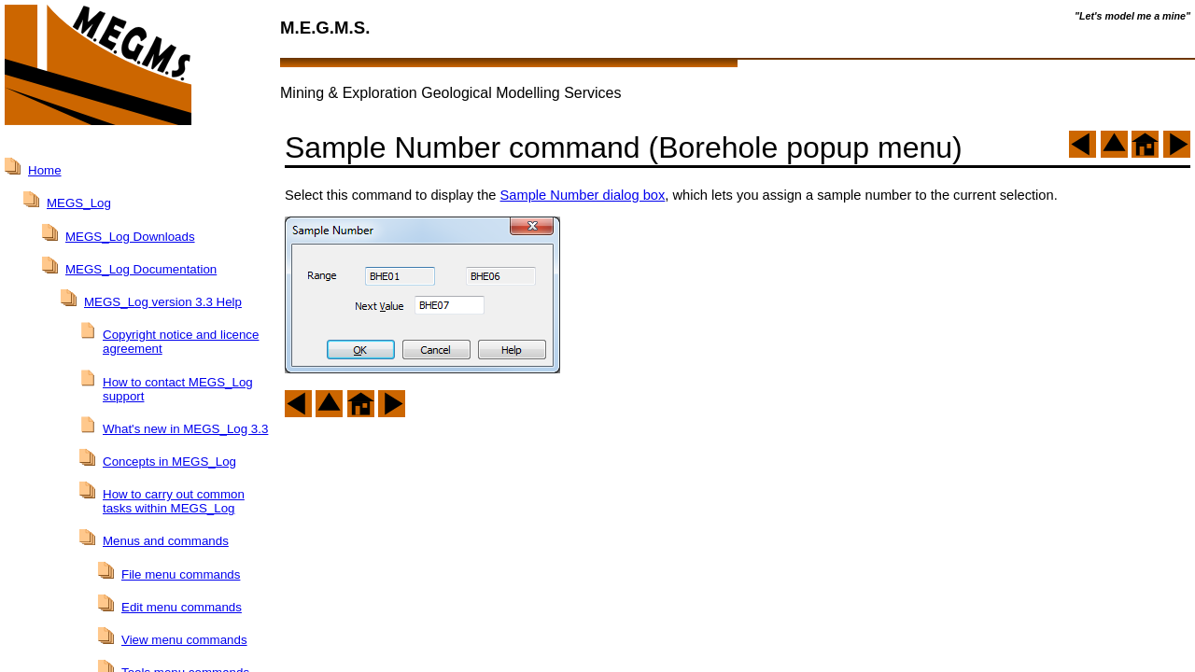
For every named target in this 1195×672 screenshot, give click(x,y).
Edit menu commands (181, 607)
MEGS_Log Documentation (141, 269)
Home (45, 170)
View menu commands (184, 640)
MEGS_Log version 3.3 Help (163, 302)
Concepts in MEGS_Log (169, 462)
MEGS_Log (79, 203)
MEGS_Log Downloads (130, 237)
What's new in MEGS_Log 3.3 (185, 429)
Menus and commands (166, 541)
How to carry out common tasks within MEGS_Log (174, 501)
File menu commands (180, 574)
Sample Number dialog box (583, 195)
